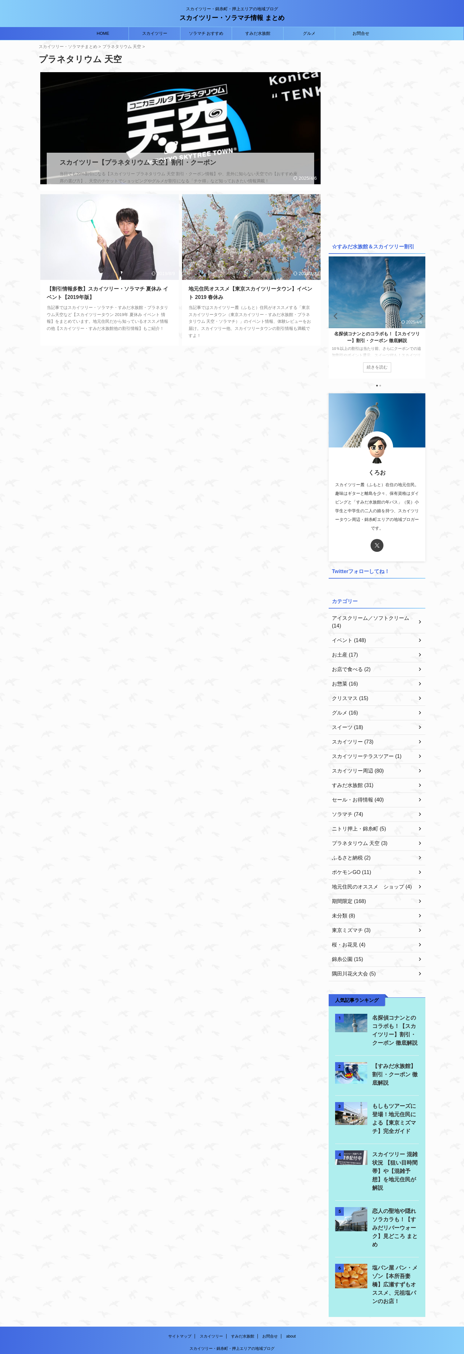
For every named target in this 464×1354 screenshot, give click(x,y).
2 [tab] (380, 385)
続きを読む (377, 366)
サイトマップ (179, 1303)
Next (419, 316)
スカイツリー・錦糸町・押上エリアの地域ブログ (232, 1315)
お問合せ (361, 33)
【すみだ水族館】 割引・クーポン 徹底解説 (394, 1067)
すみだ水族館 (257, 33)
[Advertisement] (377, 140)
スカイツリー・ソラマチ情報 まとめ (232, 17)
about (291, 1303)
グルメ (309, 33)
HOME (103, 33)
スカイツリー (154, 33)
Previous (335, 316)
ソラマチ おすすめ (206, 33)
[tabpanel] (377, 317)
